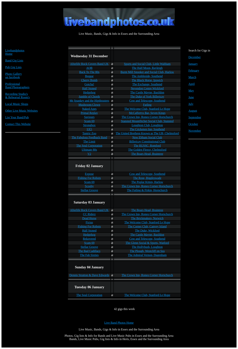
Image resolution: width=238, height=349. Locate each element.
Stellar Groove (89, 190)
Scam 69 (89, 121)
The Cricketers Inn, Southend (147, 129)
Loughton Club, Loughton (147, 125)
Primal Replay (89, 112)
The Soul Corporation (89, 145)
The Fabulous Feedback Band (89, 137)
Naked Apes (89, 108)
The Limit (89, 141)
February (193, 70)
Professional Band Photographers (17, 85)
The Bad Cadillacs (89, 251)
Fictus (89, 222)
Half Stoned (89, 88)
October (193, 124)
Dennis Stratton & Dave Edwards (89, 275)
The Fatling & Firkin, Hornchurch (147, 190)
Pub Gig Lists (13, 67)
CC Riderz (89, 214)
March (192, 77)
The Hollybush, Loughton (147, 246)
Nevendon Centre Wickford (147, 88)
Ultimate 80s (89, 149)
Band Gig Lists (14, 60)
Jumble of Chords (89, 96)
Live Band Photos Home (119, 322)
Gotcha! (89, 84)
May (191, 90)
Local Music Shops (16, 104)
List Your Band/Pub (17, 117)
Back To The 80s (89, 72)
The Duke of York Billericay (147, 96)
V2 (89, 153)
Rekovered (89, 238)
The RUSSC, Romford (147, 145)
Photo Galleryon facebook (13, 75)
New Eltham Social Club (147, 137)
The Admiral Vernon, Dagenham (147, 255)
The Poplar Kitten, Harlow (147, 182)
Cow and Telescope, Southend (147, 100)
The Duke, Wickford (147, 230)
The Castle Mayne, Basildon (147, 92)
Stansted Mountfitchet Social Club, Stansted (147, 121)
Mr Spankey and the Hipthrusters (89, 100)
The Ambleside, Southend (147, 76)
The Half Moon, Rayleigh (147, 68)
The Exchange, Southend (147, 84)
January (193, 63)
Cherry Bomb (89, 80)
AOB (89, 68)
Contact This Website (18, 124)
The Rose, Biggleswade (147, 178)
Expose (89, 173)
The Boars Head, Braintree (147, 153)
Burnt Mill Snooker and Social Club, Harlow (147, 72)
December (194, 57)
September (194, 117)
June (191, 97)
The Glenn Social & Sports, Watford (147, 242)
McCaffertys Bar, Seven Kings (147, 112)
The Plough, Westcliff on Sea (147, 251)
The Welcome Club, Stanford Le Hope (147, 108)
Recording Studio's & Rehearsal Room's (17, 95)
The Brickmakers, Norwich (147, 218)
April (191, 83)
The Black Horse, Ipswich (147, 80)
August (192, 110)
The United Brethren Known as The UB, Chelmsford (147, 133)
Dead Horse (89, 218)
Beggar (89, 76)
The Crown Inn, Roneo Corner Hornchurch (147, 117)
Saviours (89, 117)
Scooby (89, 186)
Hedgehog (89, 92)
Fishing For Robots (89, 178)
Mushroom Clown (89, 104)
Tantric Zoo (89, 133)
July (190, 104)
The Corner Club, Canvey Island (147, 226)
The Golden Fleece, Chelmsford (147, 149)
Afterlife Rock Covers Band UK (89, 63)
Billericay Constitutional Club (147, 141)
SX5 (89, 129)
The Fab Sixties (89, 255)
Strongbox (89, 125)
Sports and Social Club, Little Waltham (147, 63)
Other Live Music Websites (21, 110)
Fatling (147, 104)
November (194, 130)
